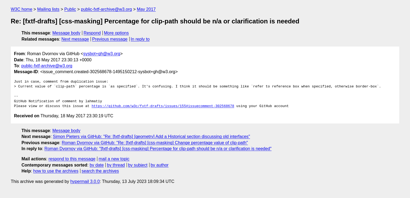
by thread (116, 165)
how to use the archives (56, 171)
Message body (66, 33)
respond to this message (71, 159)
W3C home (21, 9)
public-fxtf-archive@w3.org (106, 9)
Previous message (110, 39)
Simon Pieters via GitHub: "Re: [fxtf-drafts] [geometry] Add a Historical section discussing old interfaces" (151, 136)
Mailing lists (48, 9)
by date (97, 165)
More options (116, 33)
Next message (75, 39)
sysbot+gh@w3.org (101, 53)
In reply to (140, 39)
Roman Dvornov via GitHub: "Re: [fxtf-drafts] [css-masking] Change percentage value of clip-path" (155, 142)
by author (160, 165)
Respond (92, 33)
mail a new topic (114, 159)
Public (70, 9)
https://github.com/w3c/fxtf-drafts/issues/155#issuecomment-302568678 (163, 106)
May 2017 (146, 9)
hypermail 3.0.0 (84, 181)
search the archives (100, 171)
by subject (137, 165)
